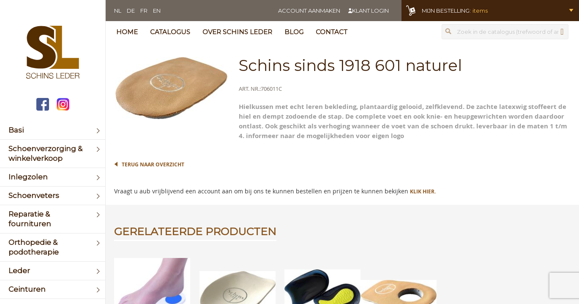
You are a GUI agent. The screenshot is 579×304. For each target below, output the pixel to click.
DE (131, 10)
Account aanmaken (309, 10)
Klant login (370, 10)
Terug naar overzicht (153, 164)
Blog (293, 32)
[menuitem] (52, 130)
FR (143, 10)
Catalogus (170, 32)
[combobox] (505, 31)
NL (117, 10)
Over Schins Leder (237, 32)
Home (127, 32)
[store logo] (52, 53)
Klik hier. (423, 191)
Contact (331, 32)
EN (157, 10)
